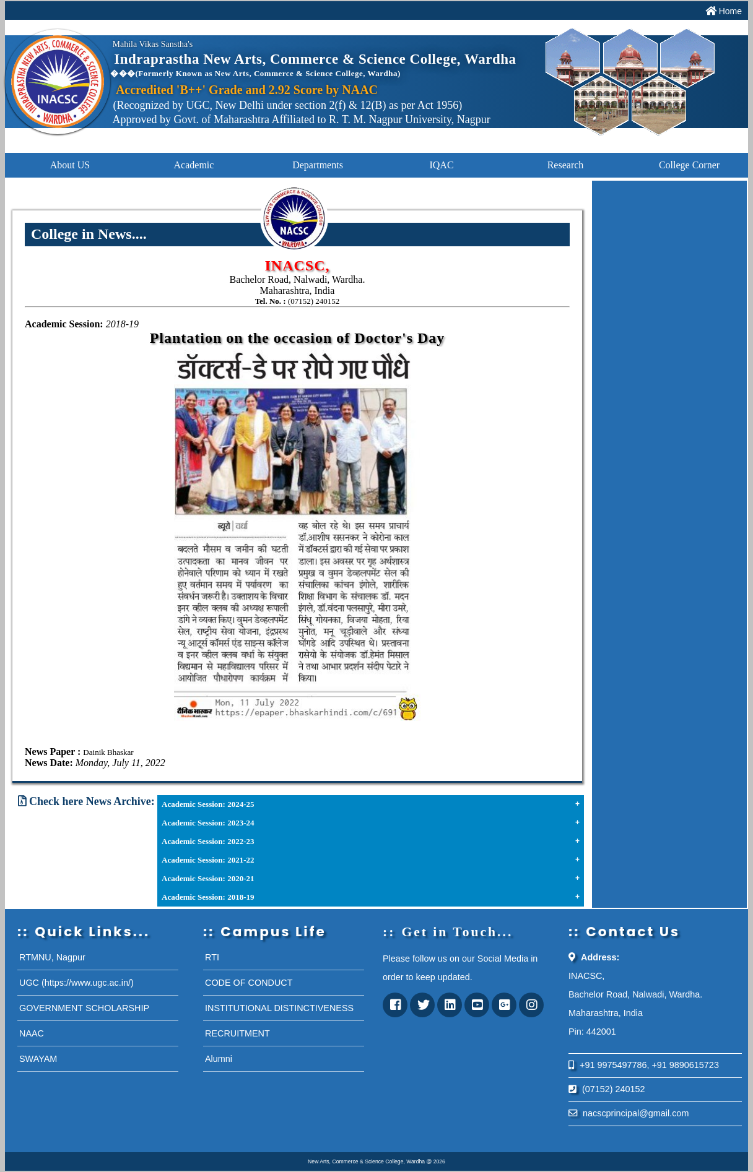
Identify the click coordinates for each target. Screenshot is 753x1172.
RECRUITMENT (237, 1033)
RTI (212, 957)
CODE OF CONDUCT (249, 983)
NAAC (31, 1033)
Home (730, 11)
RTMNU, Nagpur (52, 957)
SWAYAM (38, 1059)
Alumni (218, 1059)
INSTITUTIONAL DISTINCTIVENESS (279, 1008)
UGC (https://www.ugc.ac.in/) (76, 983)
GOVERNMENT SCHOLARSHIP (84, 1008)
